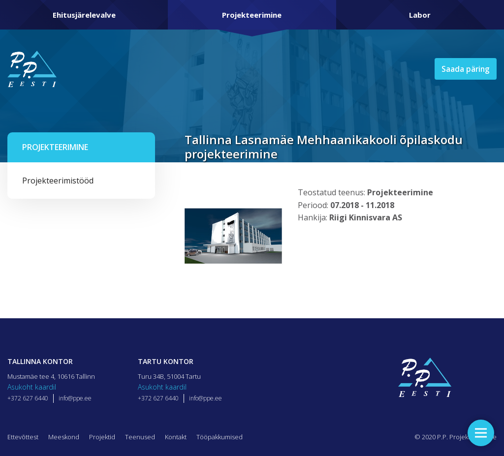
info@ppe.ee (75, 398)
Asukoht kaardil (31, 387)
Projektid (102, 436)
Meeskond (63, 436)
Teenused (140, 436)
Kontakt (176, 436)
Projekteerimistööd (58, 180)
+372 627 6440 (27, 398)
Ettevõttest (22, 436)
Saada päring (464, 68)
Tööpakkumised (219, 436)
